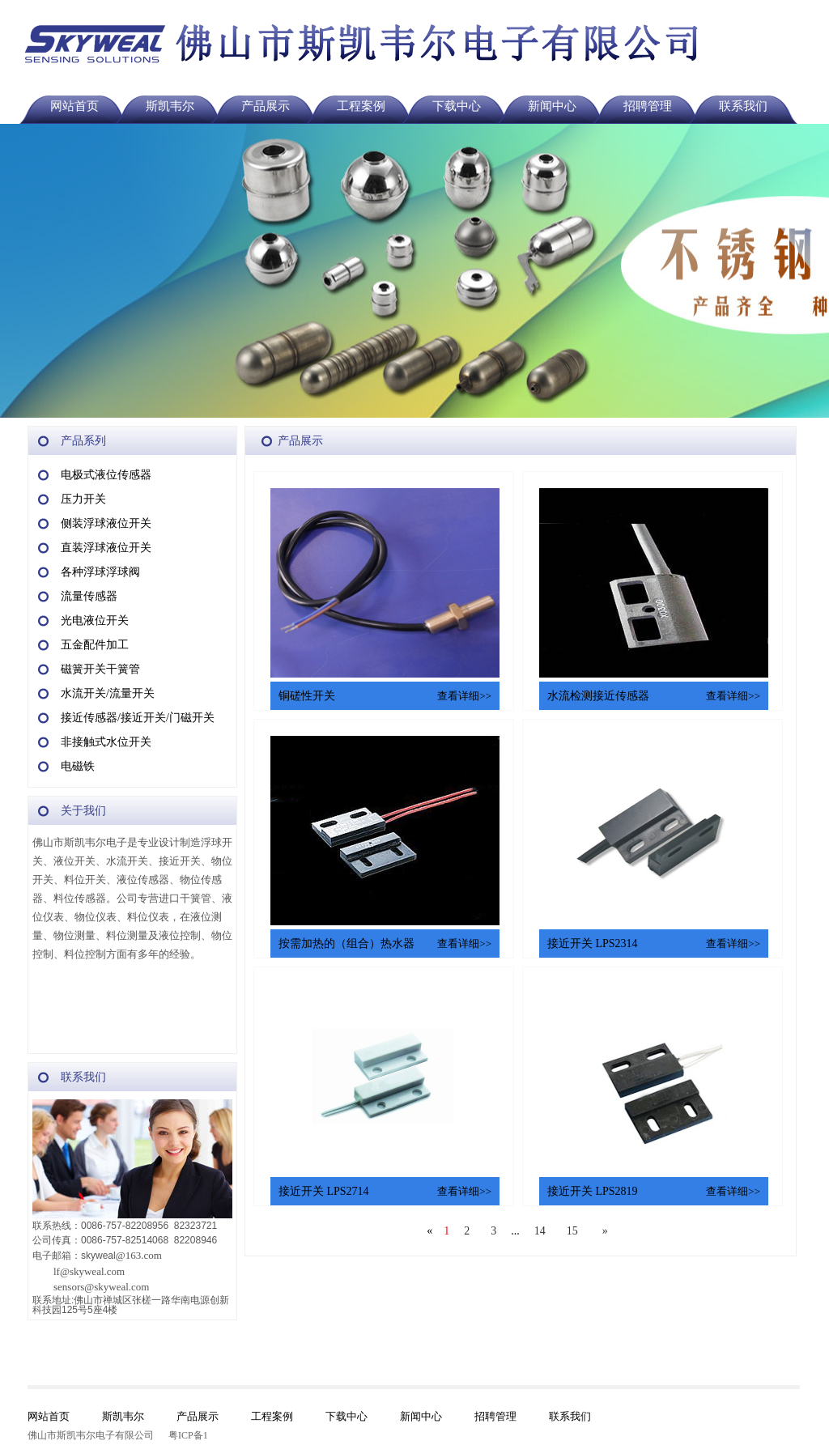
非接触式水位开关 (106, 742)
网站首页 (74, 106)
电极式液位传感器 (106, 475)
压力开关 (83, 499)
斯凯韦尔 (170, 106)
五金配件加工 (95, 645)
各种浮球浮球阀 (100, 572)
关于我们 (83, 811)
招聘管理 (647, 106)
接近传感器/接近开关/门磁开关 (138, 718)
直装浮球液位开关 (106, 548)
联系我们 (743, 106)
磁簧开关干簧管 (100, 669)
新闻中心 (552, 106)
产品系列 (83, 441)
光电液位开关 (95, 620)
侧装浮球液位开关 (106, 523)
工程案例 (361, 106)
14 (540, 1231)
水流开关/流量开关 (108, 693)
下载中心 (456, 106)
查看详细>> (464, 696)
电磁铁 (78, 766)
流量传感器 (89, 596)
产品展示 (265, 106)
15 (572, 1231)
